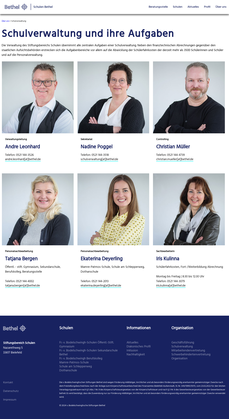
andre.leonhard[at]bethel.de (23, 159)
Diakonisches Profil (139, 347)
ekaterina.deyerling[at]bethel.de (101, 286)
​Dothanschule (68, 371)
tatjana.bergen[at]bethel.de (22, 286)
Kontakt (8, 383)
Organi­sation (179, 359)
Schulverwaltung (18, 21)
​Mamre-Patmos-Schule (74, 363)
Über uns (220, 7)
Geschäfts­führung (182, 343)
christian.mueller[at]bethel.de (174, 159)
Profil (207, 7)
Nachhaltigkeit (136, 355)
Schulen (177, 7)
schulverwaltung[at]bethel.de (99, 159)
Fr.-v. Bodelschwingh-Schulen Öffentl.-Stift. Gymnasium (86, 345)
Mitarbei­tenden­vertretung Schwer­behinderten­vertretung (190, 353)
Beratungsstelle (158, 7)
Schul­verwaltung (182, 347)
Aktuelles (193, 7)
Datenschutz (11, 391)
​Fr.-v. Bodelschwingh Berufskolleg (80, 359)
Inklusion (132, 351)
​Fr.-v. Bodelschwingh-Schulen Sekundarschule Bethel (88, 353)
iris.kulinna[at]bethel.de (171, 286)
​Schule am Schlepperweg (75, 367)
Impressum (9, 400)
